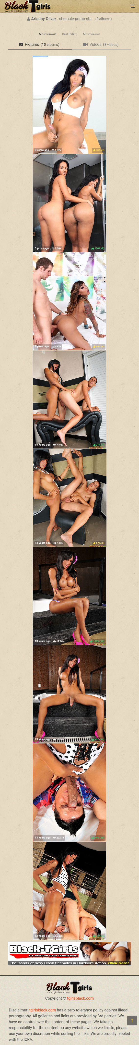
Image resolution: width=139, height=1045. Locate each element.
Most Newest (47, 34)
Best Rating (69, 34)
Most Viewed (91, 34)
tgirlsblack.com (80, 998)
